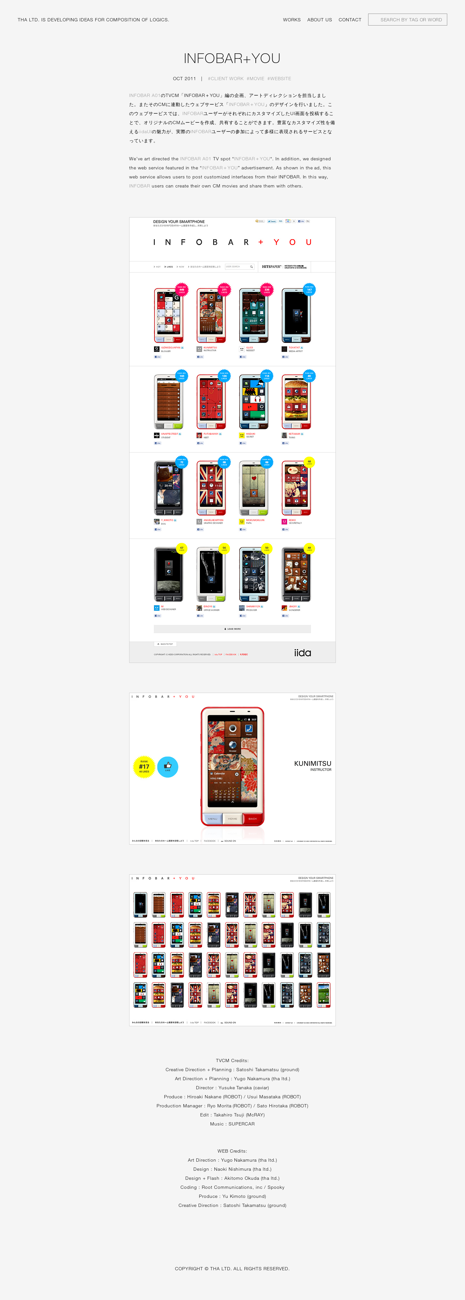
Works (292, 19)
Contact (350, 19)
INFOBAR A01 (145, 95)
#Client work (226, 78)
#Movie (255, 78)
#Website (279, 78)
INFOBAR (192, 113)
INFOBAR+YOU (232, 58)
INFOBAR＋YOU (247, 104)
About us (319, 19)
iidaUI (145, 131)
